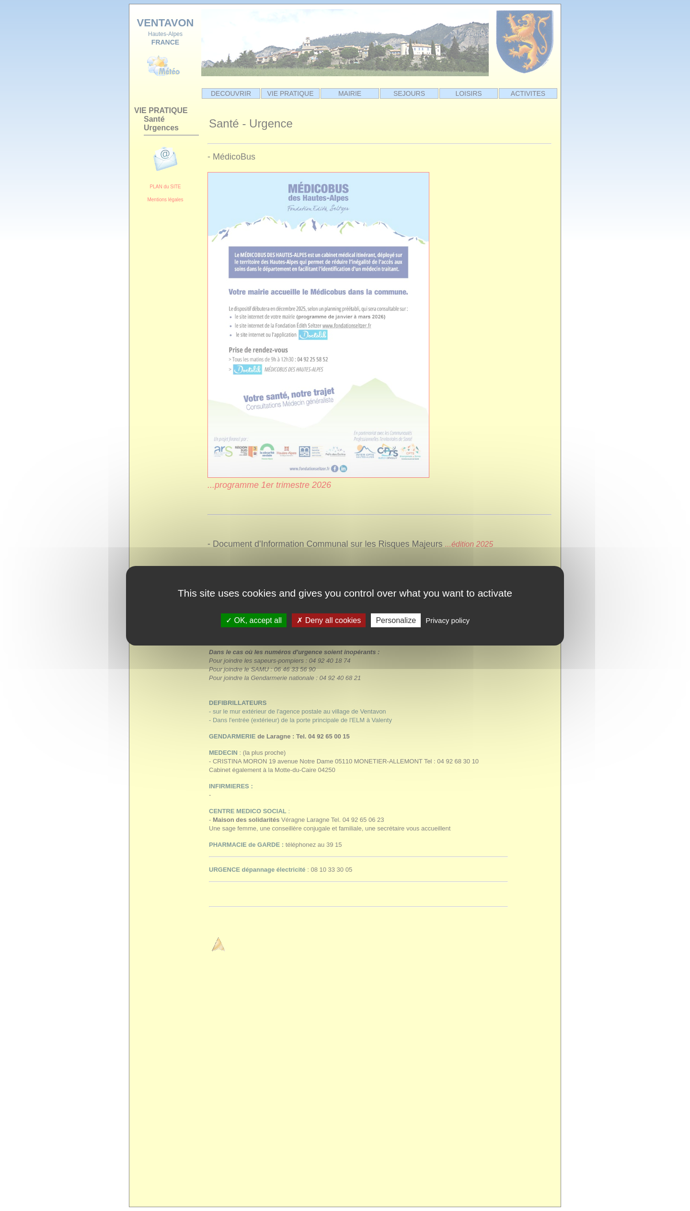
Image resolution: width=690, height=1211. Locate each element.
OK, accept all (254, 620)
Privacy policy (448, 620)
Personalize (396, 620)
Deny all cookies (329, 620)
